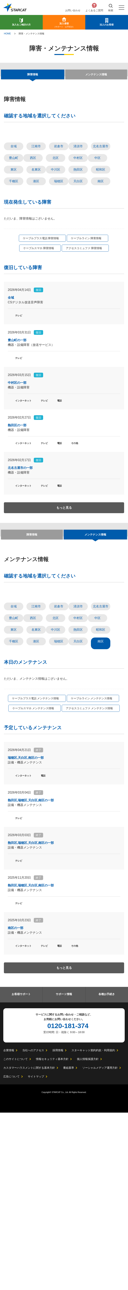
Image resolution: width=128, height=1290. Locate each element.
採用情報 (57, 1227)
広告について (11, 1253)
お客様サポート (21, 1171)
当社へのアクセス (33, 1227)
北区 (55, 244)
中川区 (55, 256)
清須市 (78, 233)
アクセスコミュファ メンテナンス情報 (89, 882)
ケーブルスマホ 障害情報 (39, 334)
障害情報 (31, 622)
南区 (101, 268)
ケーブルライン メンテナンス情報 (91, 872)
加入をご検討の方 (21, 25)
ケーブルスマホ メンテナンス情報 (33, 882)
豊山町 (13, 244)
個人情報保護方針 (87, 1236)
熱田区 (78, 256)
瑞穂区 (58, 268)
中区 (97, 244)
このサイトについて (15, 1236)
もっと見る (64, 595)
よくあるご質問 (94, 10)
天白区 (78, 268)
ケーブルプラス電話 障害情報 (41, 324)
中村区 (78, 244)
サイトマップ (36, 1253)
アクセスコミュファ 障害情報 (84, 334)
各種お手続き (106, 1171)
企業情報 (8, 1227)
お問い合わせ (72, 10)
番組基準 (68, 1245)
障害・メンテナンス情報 (31, 33)
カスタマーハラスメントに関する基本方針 (29, 1245)
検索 (110, 10)
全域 (13, 233)
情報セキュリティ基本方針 (52, 1236)
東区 (13, 256)
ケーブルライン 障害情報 (86, 324)
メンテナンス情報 (96, 74)
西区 (33, 244)
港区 (36, 268)
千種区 (13, 268)
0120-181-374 (68, 1203)
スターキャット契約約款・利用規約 (93, 1227)
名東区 (36, 256)
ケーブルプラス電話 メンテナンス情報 (35, 872)
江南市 (36, 233)
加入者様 (64, 25)
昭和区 (100, 256)
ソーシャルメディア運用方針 (100, 1245)
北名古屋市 (100, 233)
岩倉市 (58, 233)
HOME (7, 33)
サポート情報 (64, 1171)
